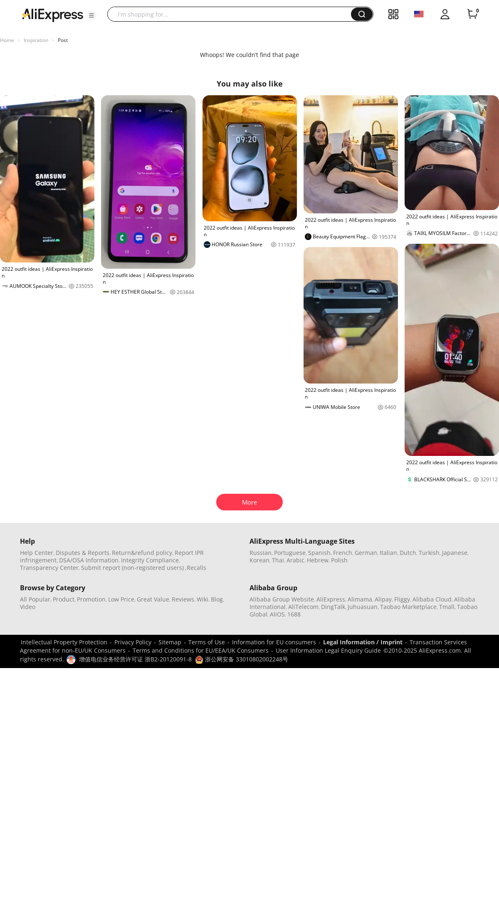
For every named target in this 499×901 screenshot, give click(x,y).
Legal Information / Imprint (363, 642)
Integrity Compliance (150, 560)
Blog (217, 599)
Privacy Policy (132, 642)
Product (63, 599)
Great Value (153, 599)
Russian (261, 553)
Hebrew (318, 560)
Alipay (383, 599)
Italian (388, 553)
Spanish (319, 553)
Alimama (360, 599)
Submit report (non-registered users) (132, 568)
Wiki (202, 599)
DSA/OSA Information (89, 560)
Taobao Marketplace (408, 607)
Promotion (91, 599)
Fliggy (402, 599)
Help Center (36, 553)
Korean (259, 560)
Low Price (121, 599)
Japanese (454, 553)
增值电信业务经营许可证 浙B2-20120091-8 (135, 659)
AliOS (277, 614)
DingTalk (333, 607)
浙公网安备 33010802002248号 (241, 659)
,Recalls (195, 568)
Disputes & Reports (82, 553)
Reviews (183, 599)
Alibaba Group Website (282, 599)
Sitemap (169, 642)
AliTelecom (303, 607)
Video (27, 607)
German (366, 553)
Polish (339, 560)
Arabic (295, 560)
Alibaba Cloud (432, 599)
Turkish (429, 553)
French (342, 553)
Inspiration (36, 40)
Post (63, 40)
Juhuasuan (363, 607)
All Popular (35, 599)
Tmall (447, 607)
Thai (278, 560)
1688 (294, 614)
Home (7, 40)
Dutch (408, 553)
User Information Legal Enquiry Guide (328, 650)
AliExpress (330, 599)
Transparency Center (49, 568)
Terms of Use (206, 642)
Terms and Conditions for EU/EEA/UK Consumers (201, 650)
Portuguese (290, 553)
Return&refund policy (142, 553)
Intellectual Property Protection (64, 642)
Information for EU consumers (274, 642)
